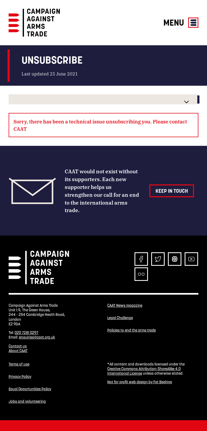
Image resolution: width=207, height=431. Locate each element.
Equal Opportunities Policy (30, 389)
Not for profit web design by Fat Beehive (139, 382)
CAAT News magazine (124, 305)
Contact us (18, 346)
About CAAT (18, 350)
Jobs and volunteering (27, 401)
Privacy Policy (20, 376)
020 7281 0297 (26, 332)
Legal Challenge (120, 318)
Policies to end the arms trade (131, 330)
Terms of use (19, 364)
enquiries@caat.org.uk (37, 337)
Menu (180, 22)
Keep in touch (172, 191)
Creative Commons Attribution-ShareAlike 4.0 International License (144, 371)
